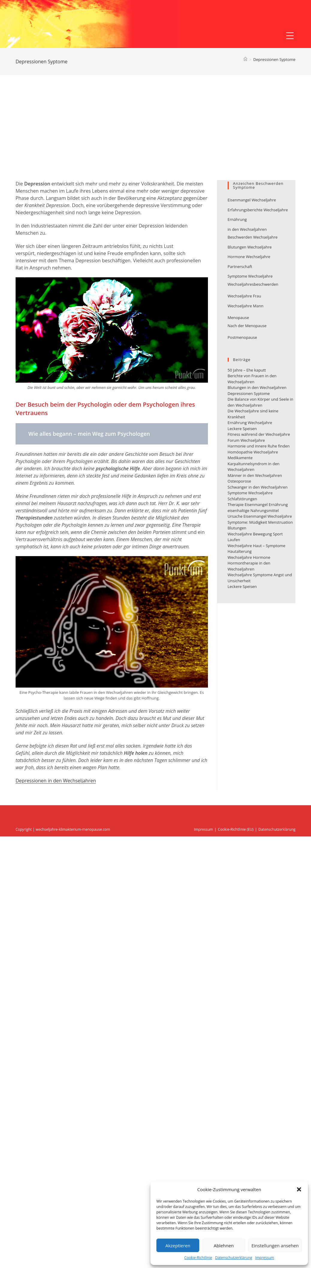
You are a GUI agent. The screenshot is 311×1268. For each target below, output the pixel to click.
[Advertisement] (155, 135)
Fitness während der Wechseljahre (259, 434)
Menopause (238, 317)
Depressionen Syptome (274, 59)
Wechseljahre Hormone (249, 557)
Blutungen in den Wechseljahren (257, 387)
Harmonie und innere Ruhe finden (259, 446)
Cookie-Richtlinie (198, 1257)
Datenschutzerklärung (233, 1257)
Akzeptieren (177, 1245)
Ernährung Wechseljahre (250, 422)
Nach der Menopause (247, 325)
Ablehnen (224, 1245)
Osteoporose (239, 481)
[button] (299, 1189)
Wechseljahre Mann (246, 306)
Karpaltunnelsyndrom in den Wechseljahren (254, 466)
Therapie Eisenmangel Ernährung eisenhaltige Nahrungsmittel (258, 507)
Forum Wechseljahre (246, 440)
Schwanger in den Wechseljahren (258, 487)
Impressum (264, 1257)
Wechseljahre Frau (244, 296)
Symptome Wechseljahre (250, 276)
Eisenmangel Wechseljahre (252, 200)
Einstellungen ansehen (275, 1245)
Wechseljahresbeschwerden (253, 284)
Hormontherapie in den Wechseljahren (249, 566)
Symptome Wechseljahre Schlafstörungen (250, 495)
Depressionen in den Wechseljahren (56, 780)
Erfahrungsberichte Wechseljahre (258, 209)
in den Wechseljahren (247, 229)
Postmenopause (242, 337)
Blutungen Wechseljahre (250, 247)
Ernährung (237, 219)
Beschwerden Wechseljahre (253, 237)
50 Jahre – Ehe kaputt (247, 370)
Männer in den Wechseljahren (255, 475)
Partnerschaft (240, 266)
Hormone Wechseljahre (249, 256)
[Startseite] (245, 59)
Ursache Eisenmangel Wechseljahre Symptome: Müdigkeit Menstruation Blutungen (260, 522)
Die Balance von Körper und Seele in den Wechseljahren (260, 402)
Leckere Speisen (242, 428)
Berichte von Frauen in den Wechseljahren (252, 378)
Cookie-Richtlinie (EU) (235, 829)
